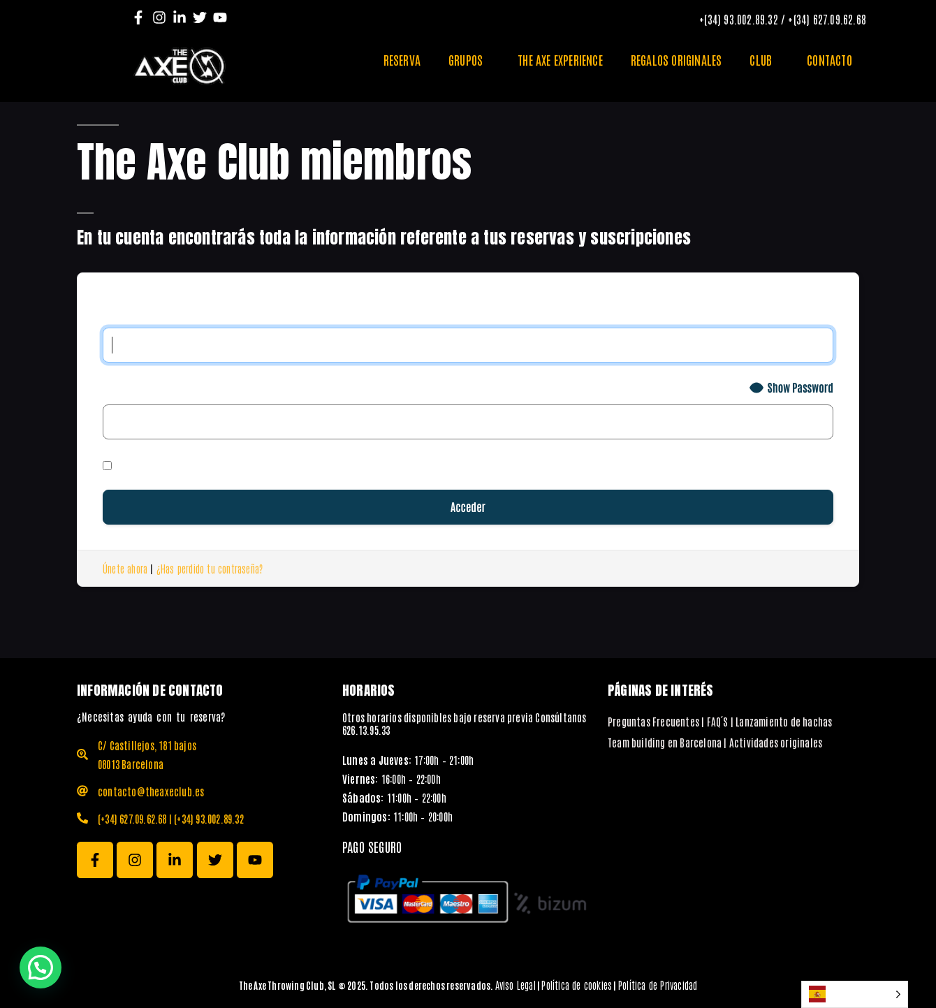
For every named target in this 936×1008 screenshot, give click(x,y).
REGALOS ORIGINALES (676, 59)
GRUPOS (469, 59)
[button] (40, 967)
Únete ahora (125, 568)
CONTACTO (829, 59)
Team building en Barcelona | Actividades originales (715, 742)
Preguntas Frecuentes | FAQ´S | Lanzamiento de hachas (720, 721)
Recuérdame (145, 464)
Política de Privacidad (657, 984)
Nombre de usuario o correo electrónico (226, 310)
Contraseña (138, 387)
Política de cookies (576, 984)
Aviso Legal (515, 984)
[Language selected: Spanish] (854, 994)
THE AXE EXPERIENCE (560, 59)
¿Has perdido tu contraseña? (209, 568)
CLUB (764, 59)
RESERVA (402, 59)
